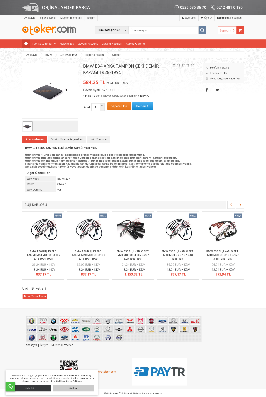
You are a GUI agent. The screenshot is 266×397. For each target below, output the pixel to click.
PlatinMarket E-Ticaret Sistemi (122, 393)
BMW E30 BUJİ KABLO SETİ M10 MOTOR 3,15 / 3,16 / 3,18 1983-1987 (222, 254)
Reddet (73, 388)
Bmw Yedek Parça (35, 296)
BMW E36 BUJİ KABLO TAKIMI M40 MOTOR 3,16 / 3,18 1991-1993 (88, 254)
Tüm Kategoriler (42, 43)
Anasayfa (32, 345)
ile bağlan (229, 17)
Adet (87, 107)
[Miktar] (95, 107)
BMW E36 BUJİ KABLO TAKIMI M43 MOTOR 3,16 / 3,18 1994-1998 (43, 254)
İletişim (44, 345)
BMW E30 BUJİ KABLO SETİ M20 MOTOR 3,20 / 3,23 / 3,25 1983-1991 (133, 254)
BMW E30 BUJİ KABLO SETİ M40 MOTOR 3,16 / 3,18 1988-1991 (177, 254)
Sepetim (228, 30)
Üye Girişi (189, 17)
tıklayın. (143, 95)
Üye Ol (206, 17)
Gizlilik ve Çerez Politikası (69, 381)
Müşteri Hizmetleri (62, 345)
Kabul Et (30, 388)
